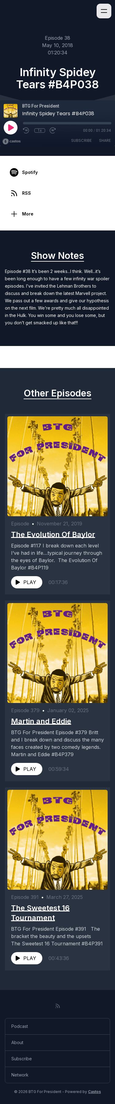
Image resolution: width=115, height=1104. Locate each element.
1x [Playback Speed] (40, 130)
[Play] (10, 127)
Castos (94, 1091)
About (17, 1042)
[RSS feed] (58, 1006)
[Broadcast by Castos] (11, 141)
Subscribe (81, 140)
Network (20, 1074)
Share (105, 140)
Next (97, 357)
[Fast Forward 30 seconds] (53, 130)
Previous (22, 357)
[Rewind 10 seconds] (26, 130)
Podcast (19, 1026)
